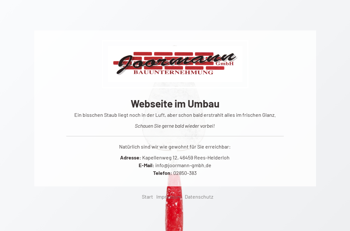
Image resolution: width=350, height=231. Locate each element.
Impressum (169, 196)
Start (147, 196)
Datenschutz (199, 196)
